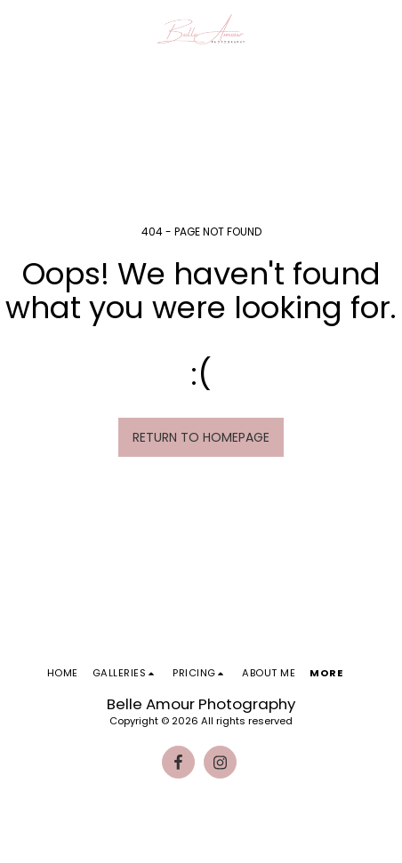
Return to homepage (201, 437)
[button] (19, 29)
